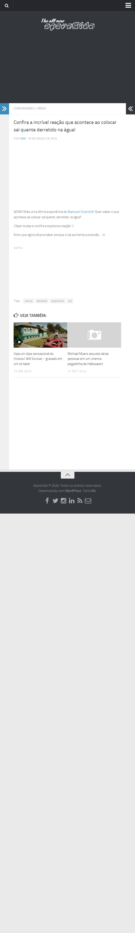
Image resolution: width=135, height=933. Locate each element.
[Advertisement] (67, 70)
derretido (42, 300)
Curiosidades (24, 108)
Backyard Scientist (80, 212)
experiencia (57, 300)
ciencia (28, 300)
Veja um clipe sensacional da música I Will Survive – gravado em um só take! (38, 359)
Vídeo (41, 108)
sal (70, 300)
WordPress (73, 491)
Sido (23, 138)
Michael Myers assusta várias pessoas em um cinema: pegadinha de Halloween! (88, 359)
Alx (93, 491)
